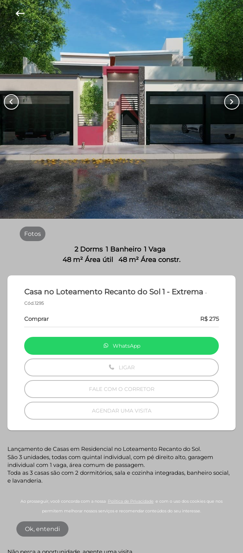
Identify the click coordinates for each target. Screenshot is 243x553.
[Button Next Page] (231, 101)
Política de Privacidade (131, 501)
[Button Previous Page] (11, 101)
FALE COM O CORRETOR (121, 389)
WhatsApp (122, 346)
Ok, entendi (42, 529)
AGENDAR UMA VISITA (121, 410)
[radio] (32, 233)
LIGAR (121, 367)
